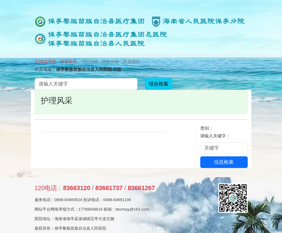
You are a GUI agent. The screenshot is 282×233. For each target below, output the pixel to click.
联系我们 (131, 61)
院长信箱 (110, 61)
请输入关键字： (215, 135)
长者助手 (68, 61)
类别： (206, 128)
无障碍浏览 (45, 61)
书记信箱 (90, 61)
